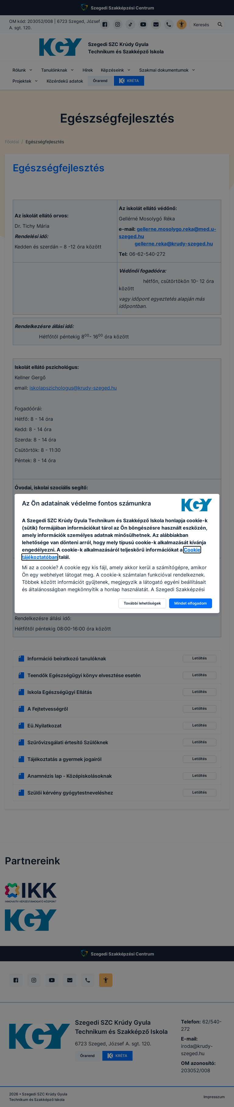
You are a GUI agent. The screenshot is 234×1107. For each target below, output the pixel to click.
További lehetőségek (142, 603)
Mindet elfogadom (190, 603)
